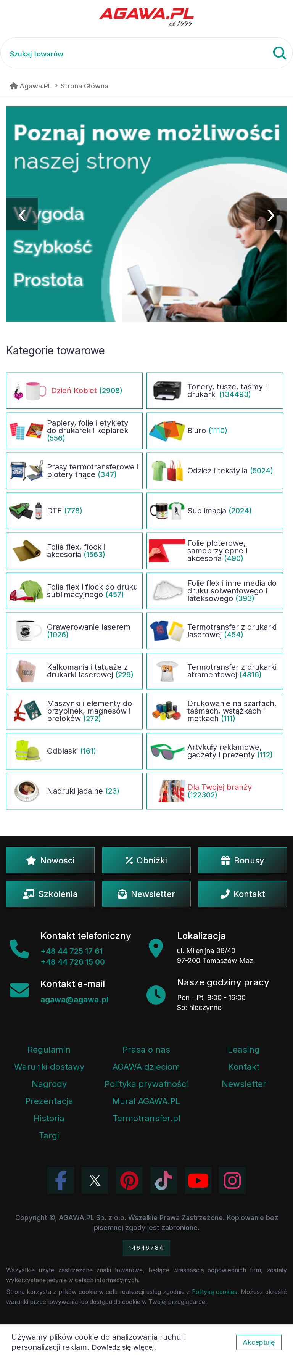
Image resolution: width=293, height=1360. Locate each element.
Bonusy (242, 860)
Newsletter (146, 894)
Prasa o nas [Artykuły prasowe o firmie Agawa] (146, 1050)
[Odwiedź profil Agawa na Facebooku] (60, 1180)
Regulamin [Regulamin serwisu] (49, 1050)
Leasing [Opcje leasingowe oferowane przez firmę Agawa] (244, 1050)
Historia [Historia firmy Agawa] (49, 1118)
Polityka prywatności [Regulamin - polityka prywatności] (146, 1084)
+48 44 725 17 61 (71, 951)
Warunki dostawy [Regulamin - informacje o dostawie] (49, 1067)
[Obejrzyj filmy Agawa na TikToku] (163, 1180)
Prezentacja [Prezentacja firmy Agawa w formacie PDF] (49, 1101)
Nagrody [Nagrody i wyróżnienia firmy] (49, 1084)
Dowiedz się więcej (123, 1347)
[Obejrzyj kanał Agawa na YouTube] (198, 1180)
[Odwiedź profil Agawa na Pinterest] (129, 1180)
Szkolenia (50, 894)
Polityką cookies (214, 1292)
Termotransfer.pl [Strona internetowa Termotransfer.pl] (146, 1118)
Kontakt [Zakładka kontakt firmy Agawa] (243, 1067)
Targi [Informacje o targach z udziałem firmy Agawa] (49, 1135)
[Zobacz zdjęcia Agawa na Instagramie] (232, 1180)
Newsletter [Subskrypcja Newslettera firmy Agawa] (244, 1084)
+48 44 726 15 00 (72, 961)
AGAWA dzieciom (146, 1067)
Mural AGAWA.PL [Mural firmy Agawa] (146, 1101)
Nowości (50, 860)
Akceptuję (259, 1342)
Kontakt (243, 894)
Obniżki (146, 860)
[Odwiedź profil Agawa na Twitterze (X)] (95, 1180)
